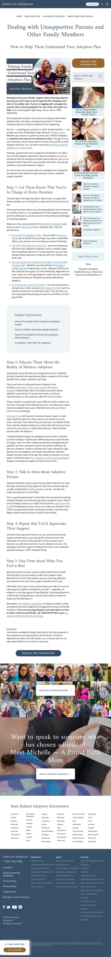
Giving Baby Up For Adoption (42, 865)
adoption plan (58, 132)
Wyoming (91, 841)
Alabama (14, 814)
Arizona (14, 821)
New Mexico (62, 837)
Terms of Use (9, 881)
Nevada (60, 824)
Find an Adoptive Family (40, 868)
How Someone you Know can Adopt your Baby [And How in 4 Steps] (92, 222)
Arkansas (14, 824)
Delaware (15, 838)
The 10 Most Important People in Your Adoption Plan (88, 144)
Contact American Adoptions (11, 874)
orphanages (21, 387)
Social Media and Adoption (92, 912)
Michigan (45, 835)
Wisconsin (92, 838)
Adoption (84, 868)
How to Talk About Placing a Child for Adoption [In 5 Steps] (92, 197)
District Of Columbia (30, 815)
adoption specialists (32, 603)
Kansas (44, 814)
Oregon (75, 828)
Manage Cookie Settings (16, 897)
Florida (29, 820)
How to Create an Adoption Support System (91, 186)
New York (61, 840)
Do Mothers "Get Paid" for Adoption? (33, 342)
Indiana (29, 837)
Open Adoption (37, 887)
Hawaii (29, 827)
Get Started (92, 4)
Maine (44, 824)
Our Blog (84, 920)
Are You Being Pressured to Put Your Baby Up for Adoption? (88, 175)
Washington (92, 831)
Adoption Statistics (89, 901)
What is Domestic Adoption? (67, 868)
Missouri (60, 814)
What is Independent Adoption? (89, 896)
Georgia (29, 823)
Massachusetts (47, 831)
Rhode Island (78, 835)
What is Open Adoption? (65, 883)
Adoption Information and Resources (92, 863)
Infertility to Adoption (65, 879)
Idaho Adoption (32, 16)
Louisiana (45, 821)
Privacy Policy (9, 886)
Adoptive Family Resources (67, 887)
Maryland (45, 828)
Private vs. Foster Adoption (92, 890)
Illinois (29, 834)
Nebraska (61, 821)
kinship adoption (36, 489)
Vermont (91, 824)
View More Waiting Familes (55, 690)
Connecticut (15, 835)
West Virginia (93, 835)
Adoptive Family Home (65, 861)
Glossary (84, 909)
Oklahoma (77, 824)
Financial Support (38, 879)
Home (19, 16)
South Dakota (78, 841)
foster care (33, 387)
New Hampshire (61, 829)
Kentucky (45, 817)
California (15, 828)
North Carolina (79, 814)
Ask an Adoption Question (55, 774)
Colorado (14, 831)
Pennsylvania (78, 831)
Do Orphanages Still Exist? (92, 916)
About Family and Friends (80, 16)
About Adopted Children (90, 242)
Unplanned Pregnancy (54, 16)
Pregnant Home (37, 861)
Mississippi (46, 841)
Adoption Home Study (65, 876)
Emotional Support (91, 230)
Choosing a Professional (66, 872)
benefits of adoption (52, 224)
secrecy (43, 387)
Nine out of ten (14, 416)
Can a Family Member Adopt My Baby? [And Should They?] (89, 112)
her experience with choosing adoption (50, 457)
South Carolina (78, 838)
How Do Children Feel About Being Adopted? (36, 329)
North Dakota (78, 817)
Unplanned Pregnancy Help (42, 872)
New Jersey (61, 834)
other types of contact (50, 288)
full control (26, 227)
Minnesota (46, 838)
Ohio (74, 821)
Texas (90, 817)
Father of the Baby (38, 876)
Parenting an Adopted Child (92, 879)
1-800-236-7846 (13, 861)
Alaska (13, 817)
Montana (60, 817)
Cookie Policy (9, 891)
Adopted (84, 872)
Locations (8, 867)
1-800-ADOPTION (15, 944)
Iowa (28, 840)
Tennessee (92, 814)
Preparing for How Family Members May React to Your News (92, 209)
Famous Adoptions (88, 905)
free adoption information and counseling (37, 614)
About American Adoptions (92, 883)
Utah (90, 821)
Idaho (28, 830)
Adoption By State (88, 876)
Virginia (91, 828)
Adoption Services (88, 887)
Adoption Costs (62, 865)
